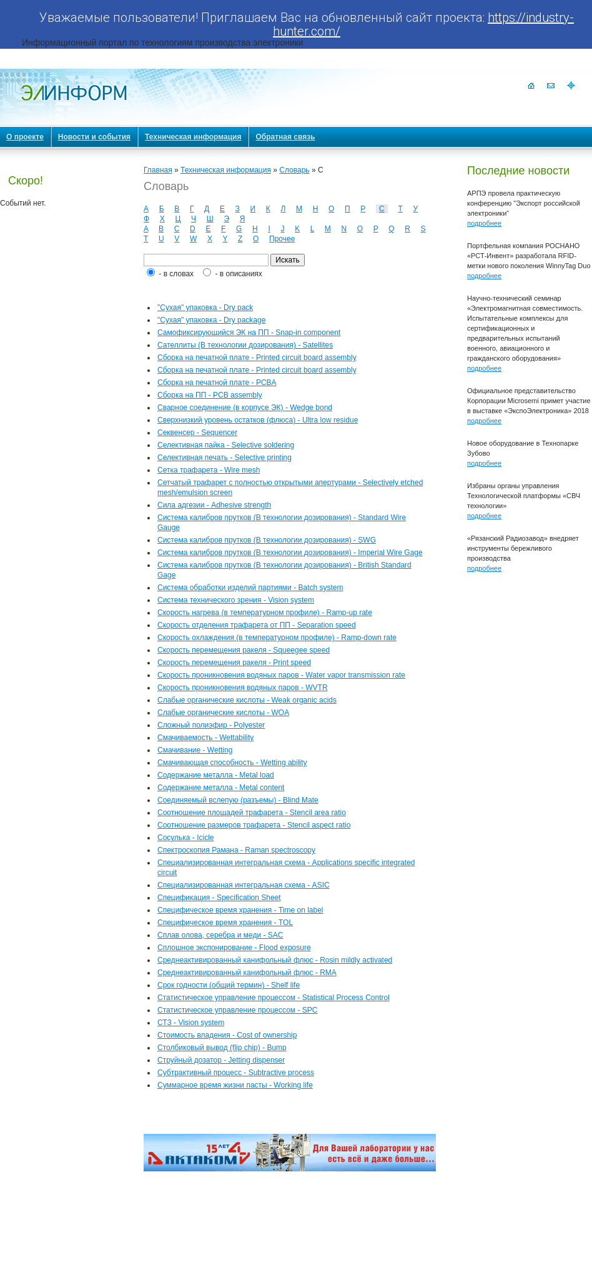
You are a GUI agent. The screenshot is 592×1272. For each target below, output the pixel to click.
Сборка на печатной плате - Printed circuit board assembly (257, 357)
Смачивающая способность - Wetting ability (232, 762)
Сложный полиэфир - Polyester (211, 725)
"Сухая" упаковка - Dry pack (205, 307)
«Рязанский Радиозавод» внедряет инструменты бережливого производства (523, 548)
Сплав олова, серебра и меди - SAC (220, 935)
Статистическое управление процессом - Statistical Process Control (273, 997)
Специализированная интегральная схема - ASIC (243, 885)
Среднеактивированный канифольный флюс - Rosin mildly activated (274, 960)
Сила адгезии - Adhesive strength (214, 505)
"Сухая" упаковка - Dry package (211, 320)
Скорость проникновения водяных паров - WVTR (242, 687)
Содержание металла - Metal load (215, 775)
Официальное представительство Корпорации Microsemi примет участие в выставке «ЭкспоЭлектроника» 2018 (529, 400)
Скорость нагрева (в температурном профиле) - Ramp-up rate (264, 612)
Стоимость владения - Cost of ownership (227, 1035)
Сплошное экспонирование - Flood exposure (234, 947)
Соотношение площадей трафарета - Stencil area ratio (251, 812)
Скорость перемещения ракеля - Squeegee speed (243, 650)
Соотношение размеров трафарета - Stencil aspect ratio (253, 825)
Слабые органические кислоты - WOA (223, 712)
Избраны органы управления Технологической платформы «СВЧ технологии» (523, 495)
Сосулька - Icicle (185, 837)
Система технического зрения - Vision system (235, 600)
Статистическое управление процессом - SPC (237, 1010)
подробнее (484, 223)
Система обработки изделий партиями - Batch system (250, 587)
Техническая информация (225, 170)
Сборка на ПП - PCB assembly (209, 395)
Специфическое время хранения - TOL (225, 922)
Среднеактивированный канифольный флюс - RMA (247, 972)
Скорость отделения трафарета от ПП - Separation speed (256, 625)
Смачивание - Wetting (194, 750)
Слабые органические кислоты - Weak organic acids (247, 700)
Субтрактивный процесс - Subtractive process (235, 1072)
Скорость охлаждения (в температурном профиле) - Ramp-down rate (277, 637)
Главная (158, 170)
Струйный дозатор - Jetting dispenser (221, 1060)
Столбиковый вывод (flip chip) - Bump (222, 1047)
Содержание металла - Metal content (220, 787)
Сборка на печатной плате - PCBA (217, 382)
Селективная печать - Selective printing (224, 457)
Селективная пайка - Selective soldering (225, 445)
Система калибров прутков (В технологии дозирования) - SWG (266, 540)
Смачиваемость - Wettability (205, 737)
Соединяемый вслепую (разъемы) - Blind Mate (237, 800)
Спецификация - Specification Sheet (219, 897)
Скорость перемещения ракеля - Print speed (234, 662)
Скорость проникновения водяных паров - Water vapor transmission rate (281, 675)
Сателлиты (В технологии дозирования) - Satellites (245, 345)
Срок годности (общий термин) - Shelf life (228, 985)
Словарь (294, 170)
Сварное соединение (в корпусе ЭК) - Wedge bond (244, 407)
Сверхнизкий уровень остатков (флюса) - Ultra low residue (257, 420)
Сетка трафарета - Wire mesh (208, 470)
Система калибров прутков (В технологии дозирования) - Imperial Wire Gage (290, 552)
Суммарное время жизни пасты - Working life (235, 1085)
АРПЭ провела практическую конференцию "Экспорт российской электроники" (523, 203)
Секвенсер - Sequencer (197, 432)
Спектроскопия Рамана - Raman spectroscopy (236, 850)
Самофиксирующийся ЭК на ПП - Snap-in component (248, 332)
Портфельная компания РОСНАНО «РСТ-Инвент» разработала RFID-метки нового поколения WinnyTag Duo (529, 255)
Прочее (282, 238)
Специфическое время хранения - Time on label (240, 910)
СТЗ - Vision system (190, 1022)
